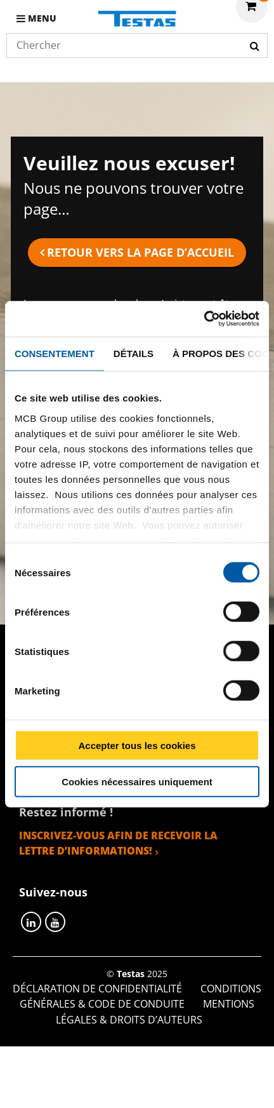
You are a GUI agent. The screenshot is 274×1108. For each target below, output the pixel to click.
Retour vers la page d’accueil (140, 252)
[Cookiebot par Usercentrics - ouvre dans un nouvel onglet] (203, 319)
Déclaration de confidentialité (97, 989)
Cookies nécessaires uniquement (137, 781)
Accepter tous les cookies (136, 745)
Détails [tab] (133, 353)
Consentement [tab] (55, 353)
